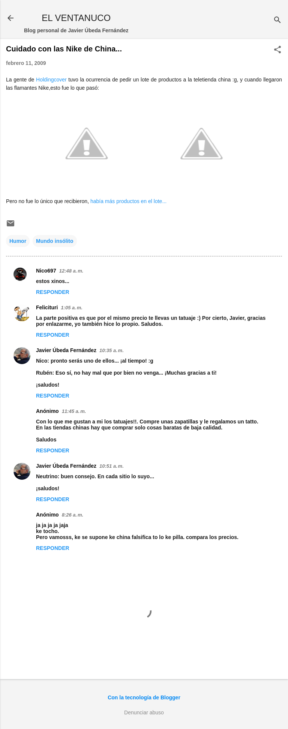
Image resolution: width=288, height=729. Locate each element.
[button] (277, 50)
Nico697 (46, 271)
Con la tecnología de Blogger (144, 697)
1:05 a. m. (71, 307)
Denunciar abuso (144, 712)
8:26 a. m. (72, 515)
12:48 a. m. (71, 271)
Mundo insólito (55, 241)
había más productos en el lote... (128, 201)
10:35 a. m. (111, 350)
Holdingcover (51, 80)
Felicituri (47, 307)
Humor (17, 241)
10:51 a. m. (111, 466)
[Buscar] (277, 20)
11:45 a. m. (74, 411)
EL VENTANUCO (76, 18)
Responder (52, 292)
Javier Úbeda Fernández (66, 350)
